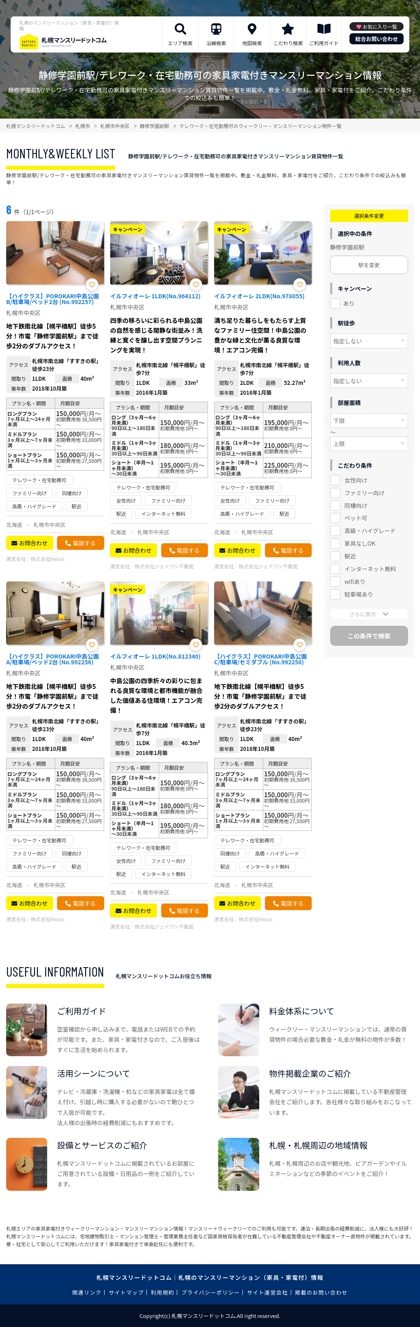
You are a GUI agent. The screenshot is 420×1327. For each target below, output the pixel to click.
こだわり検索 (288, 42)
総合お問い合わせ (376, 39)
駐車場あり (359, 594)
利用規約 (162, 1292)
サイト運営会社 (267, 1292)
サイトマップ (126, 1292)
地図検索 (252, 42)
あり (349, 303)
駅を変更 (369, 265)
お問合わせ (33, 543)
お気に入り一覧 (380, 26)
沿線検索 (216, 42)
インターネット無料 (370, 569)
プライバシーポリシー (210, 1292)
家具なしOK (360, 543)
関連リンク (87, 1292)
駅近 (350, 556)
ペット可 (356, 518)
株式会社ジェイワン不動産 (164, 566)
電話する (84, 543)
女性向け (356, 480)
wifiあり (355, 581)
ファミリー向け (365, 493)
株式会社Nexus (47, 558)
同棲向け (356, 505)
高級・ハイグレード (370, 530)
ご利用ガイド (324, 42)
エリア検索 (180, 42)
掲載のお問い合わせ (321, 1292)
